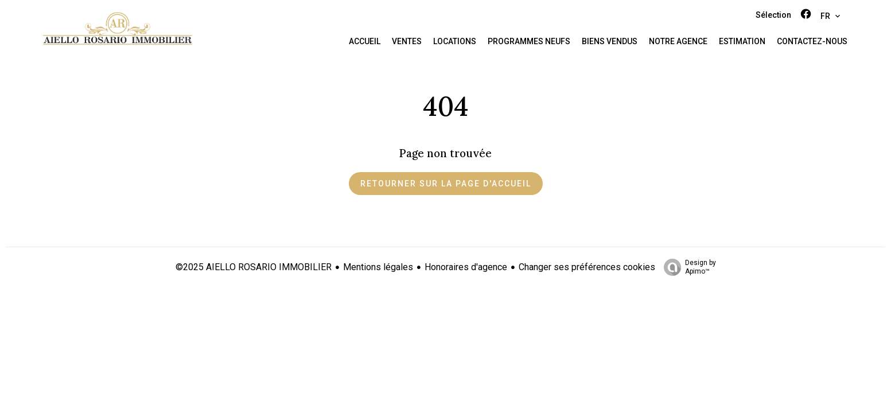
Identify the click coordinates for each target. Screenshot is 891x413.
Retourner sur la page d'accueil (445, 183)
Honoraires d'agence (466, 267)
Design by (687, 267)
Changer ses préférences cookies (587, 267)
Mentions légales (378, 267)
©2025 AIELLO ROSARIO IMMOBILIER (254, 267)
